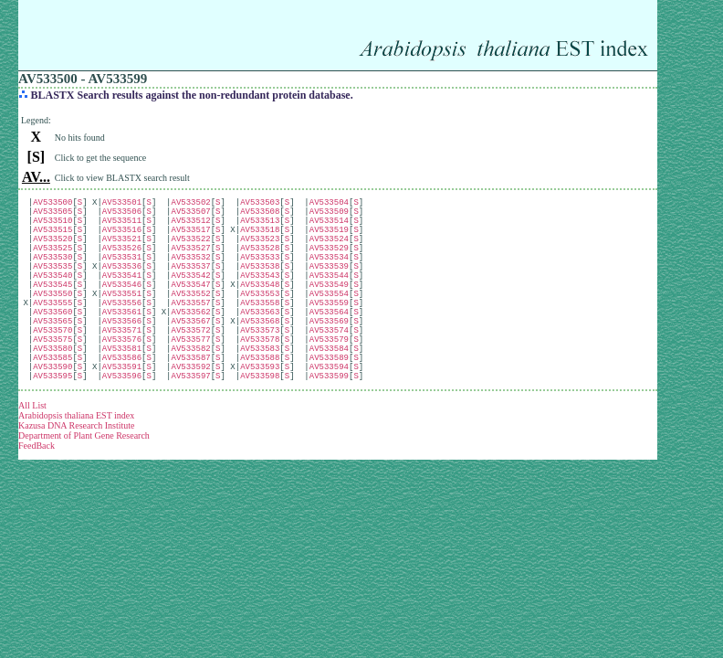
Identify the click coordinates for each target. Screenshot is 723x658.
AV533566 (121, 359)
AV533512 (190, 228)
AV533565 (52, 359)
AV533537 (190, 287)
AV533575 (52, 382)
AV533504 (329, 204)
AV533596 (121, 430)
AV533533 (259, 275)
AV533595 (52, 430)
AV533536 (121, 287)
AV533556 (121, 335)
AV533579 (329, 382)
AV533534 (329, 275)
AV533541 (121, 299)
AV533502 (190, 204)
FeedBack (36, 500)
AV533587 (190, 406)
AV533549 (329, 311)
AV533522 (190, 252)
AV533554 (329, 323)
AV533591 (121, 418)
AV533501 (121, 204)
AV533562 (190, 347)
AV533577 (190, 382)
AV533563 (259, 347)
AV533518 (259, 240)
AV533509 (329, 216)
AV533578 (259, 382)
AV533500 (52, 204)
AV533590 (52, 418)
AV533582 (190, 394)
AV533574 (329, 371)
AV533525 (52, 264)
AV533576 (121, 382)
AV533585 (52, 406)
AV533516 (121, 240)
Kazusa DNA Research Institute (76, 480)
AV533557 (190, 335)
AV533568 (259, 359)
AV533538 (259, 287)
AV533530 (52, 275)
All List (32, 460)
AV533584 (329, 394)
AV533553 (259, 323)
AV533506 (121, 216)
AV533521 (121, 252)
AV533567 (190, 359)
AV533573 (259, 371)
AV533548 (259, 311)
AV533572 (190, 371)
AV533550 (52, 323)
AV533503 (259, 204)
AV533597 (190, 430)
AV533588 (259, 406)
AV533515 (52, 240)
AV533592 (190, 418)
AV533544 (329, 299)
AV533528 (259, 264)
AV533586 (121, 406)
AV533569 (329, 359)
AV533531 (121, 275)
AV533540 (52, 299)
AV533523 (259, 252)
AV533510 (52, 228)
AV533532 (190, 275)
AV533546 (121, 311)
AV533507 (190, 216)
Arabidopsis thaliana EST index (76, 470)
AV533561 (121, 347)
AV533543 (259, 299)
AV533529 (329, 264)
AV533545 (52, 311)
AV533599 (329, 430)
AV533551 (121, 323)
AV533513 (259, 228)
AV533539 (329, 287)
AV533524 (329, 252)
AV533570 (52, 371)
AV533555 (52, 335)
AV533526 (121, 264)
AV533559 (329, 335)
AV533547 (190, 311)
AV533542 (190, 299)
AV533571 (121, 371)
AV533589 (329, 406)
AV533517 (190, 240)
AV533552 (190, 323)
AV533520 (52, 252)
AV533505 (52, 216)
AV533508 (259, 216)
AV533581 (121, 394)
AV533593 (259, 418)
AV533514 (329, 228)
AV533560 (52, 347)
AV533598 (259, 430)
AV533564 (329, 347)
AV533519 (329, 240)
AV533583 (259, 394)
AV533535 (52, 287)
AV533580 (52, 394)
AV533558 (259, 335)
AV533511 (121, 228)
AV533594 (329, 418)
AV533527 (190, 264)
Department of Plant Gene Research (84, 490)
